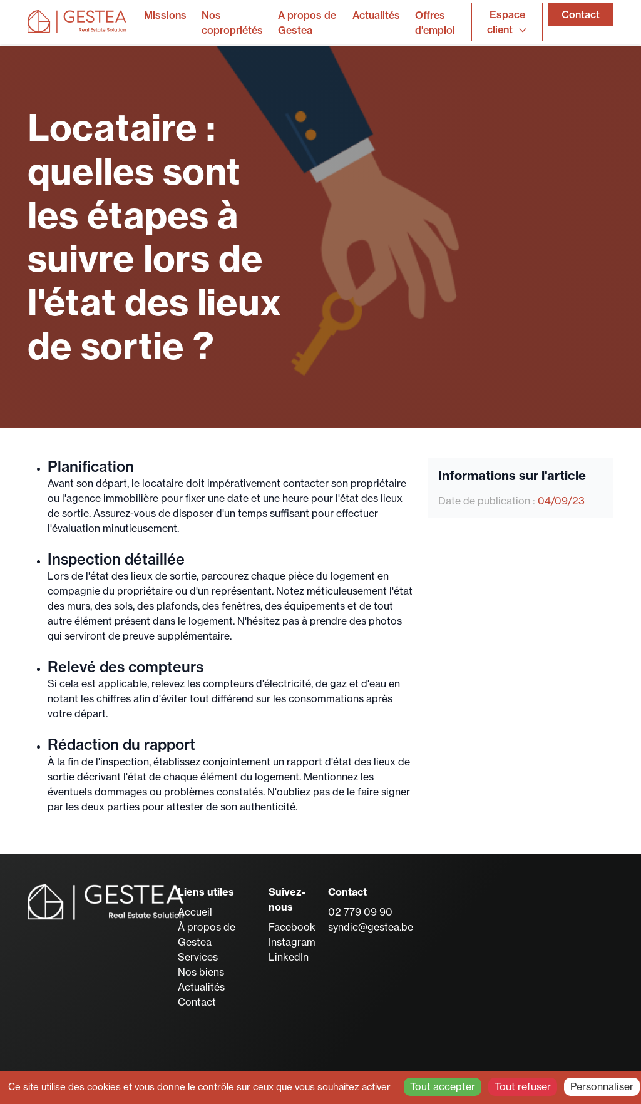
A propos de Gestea (307, 22)
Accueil (195, 912)
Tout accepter (442, 1086)
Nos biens (201, 972)
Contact (581, 14)
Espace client (507, 22)
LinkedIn (289, 957)
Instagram (292, 942)
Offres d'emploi (435, 22)
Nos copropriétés (232, 22)
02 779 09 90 (360, 912)
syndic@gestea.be (370, 927)
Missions (165, 15)
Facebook (292, 927)
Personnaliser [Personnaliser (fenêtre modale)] (601, 1086)
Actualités (376, 15)
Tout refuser (523, 1086)
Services (198, 957)
